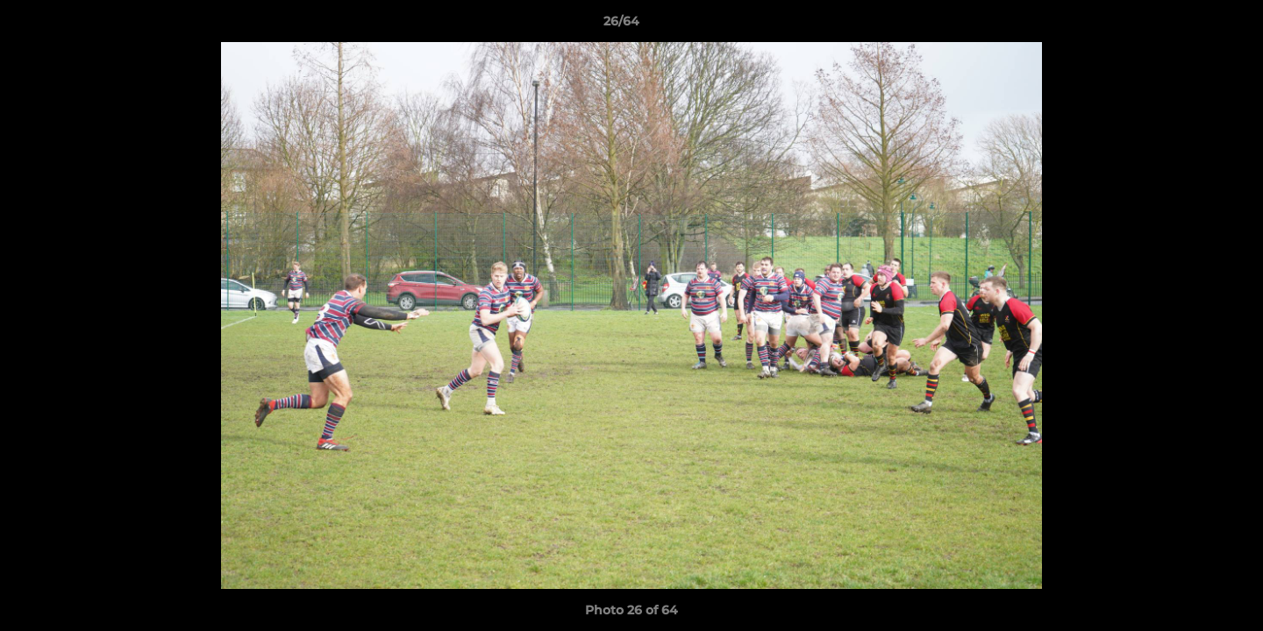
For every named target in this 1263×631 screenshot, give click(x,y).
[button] (1189, 25)
